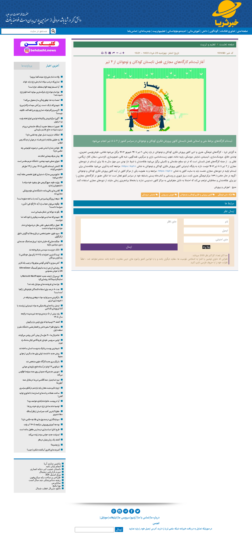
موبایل (104, 517)
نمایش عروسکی (150, 194)
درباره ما (154, 517)
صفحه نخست (226, 44)
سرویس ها (124, 517)
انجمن (156, 523)
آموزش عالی (194, 31)
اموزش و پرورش (169, 194)
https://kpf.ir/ (128, 166)
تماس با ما (132, 31)
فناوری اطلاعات (227, 31)
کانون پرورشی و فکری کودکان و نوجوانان (197, 194)
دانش (205, 31)
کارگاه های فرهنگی (226, 194)
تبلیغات (113, 517)
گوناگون (213, 31)
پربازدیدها (26, 65)
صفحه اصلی (242, 31)
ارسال (119, 529)
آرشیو (133, 517)
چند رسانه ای (145, 31)
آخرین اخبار (52, 65)
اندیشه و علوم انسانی (176, 31)
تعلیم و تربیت (159, 31)
